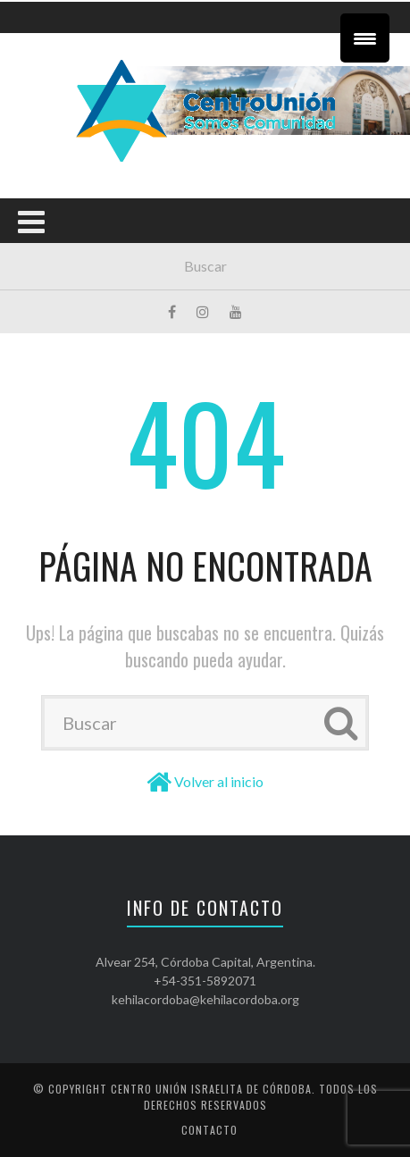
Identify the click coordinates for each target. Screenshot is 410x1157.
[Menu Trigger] (364, 38)
